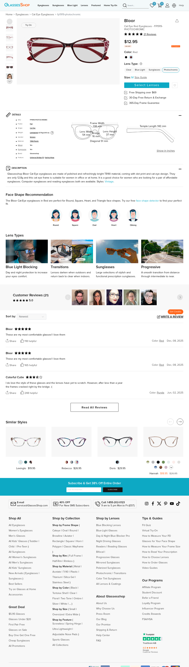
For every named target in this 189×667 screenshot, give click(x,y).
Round (73, 530)
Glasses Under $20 (20, 619)
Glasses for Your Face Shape (158, 541)
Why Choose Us (105, 608)
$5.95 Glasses (17, 614)
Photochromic (171, 70)
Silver (55, 604)
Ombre (78, 598)
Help (181, 5)
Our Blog (101, 619)
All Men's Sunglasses (21, 562)
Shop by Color (60, 588)
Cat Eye (32, 128)
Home (9, 14)
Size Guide (141, 77)
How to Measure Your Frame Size (161, 546)
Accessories (16, 594)
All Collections (60, 645)
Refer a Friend (150, 598)
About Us (101, 603)
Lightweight (34, 132)
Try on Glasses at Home (22, 589)
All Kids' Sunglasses (20, 568)
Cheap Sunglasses (19, 640)
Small (72, 609)
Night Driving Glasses (108, 541)
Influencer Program (153, 608)
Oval (65, 530)
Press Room (103, 614)
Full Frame (75, 556)
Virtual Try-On (150, 530)
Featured (96, 5)
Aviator (68, 536)
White (64, 604)
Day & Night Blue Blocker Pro (113, 536)
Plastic (74, 572)
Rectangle (58, 541)
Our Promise (103, 624)
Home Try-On (110, 5)
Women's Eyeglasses (21, 530)
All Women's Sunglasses (22, 557)
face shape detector (147, 201)
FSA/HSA (147, 619)
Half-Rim (57, 561)
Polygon (57, 546)
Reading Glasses (117, 546)
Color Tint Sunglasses (108, 578)
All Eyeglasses (17, 525)
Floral (55, 598)
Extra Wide (72, 614)
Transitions (120, 573)
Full (31, 124)
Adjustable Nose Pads (65, 634)
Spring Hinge (49, 157)
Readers (101, 546)
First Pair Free (17, 624)
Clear (128, 70)
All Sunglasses (17, 552)
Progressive (22, 149)
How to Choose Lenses (155, 557)
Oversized (58, 614)
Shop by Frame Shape (65, 525)
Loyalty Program (151, 603)
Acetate (56, 572)
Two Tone (66, 598)
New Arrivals (16, 573)
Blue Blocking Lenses (108, 525)
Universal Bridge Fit (37, 157)
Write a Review (172, 316)
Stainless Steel (60, 582)
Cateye (56, 530)
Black (74, 588)
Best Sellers (15, 584)
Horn (79, 541)
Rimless (68, 561)
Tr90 (65, 572)
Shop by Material (62, 566)
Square (70, 541)
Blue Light (72, 5)
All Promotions (17, 646)
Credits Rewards (151, 614)
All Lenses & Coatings (108, 584)
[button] (180, 297)
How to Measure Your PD (156, 536)
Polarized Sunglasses (108, 568)
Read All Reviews (94, 407)
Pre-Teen (22, 546)
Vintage (109, 181)
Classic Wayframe (73, 546)
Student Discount (152, 592)
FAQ (98, 640)
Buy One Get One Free (22, 635)
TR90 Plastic (34, 141)
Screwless (58, 623)
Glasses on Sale (18, 630)
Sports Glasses (61, 639)
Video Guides (150, 568)
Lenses (84, 5)
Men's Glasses (17, 536)
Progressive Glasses (108, 557)
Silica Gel (69, 577)
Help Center (103, 635)
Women (32, 137)
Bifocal (20, 145)
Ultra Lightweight (62, 629)
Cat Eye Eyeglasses (43, 14)
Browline (57, 536)
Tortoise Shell (60, 593)
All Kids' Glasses (18, 541)
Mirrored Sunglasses (108, 562)
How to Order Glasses (155, 562)
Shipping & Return (106, 630)
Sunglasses (58, 5)
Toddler (33, 541)
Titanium (57, 577)
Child (12, 546)
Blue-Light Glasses (106, 530)
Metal (77, 566)
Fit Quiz (146, 525)
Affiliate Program (151, 587)
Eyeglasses (43, 5)
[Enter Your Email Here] (83, 489)
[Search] (135, 5)
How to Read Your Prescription (159, 552)
